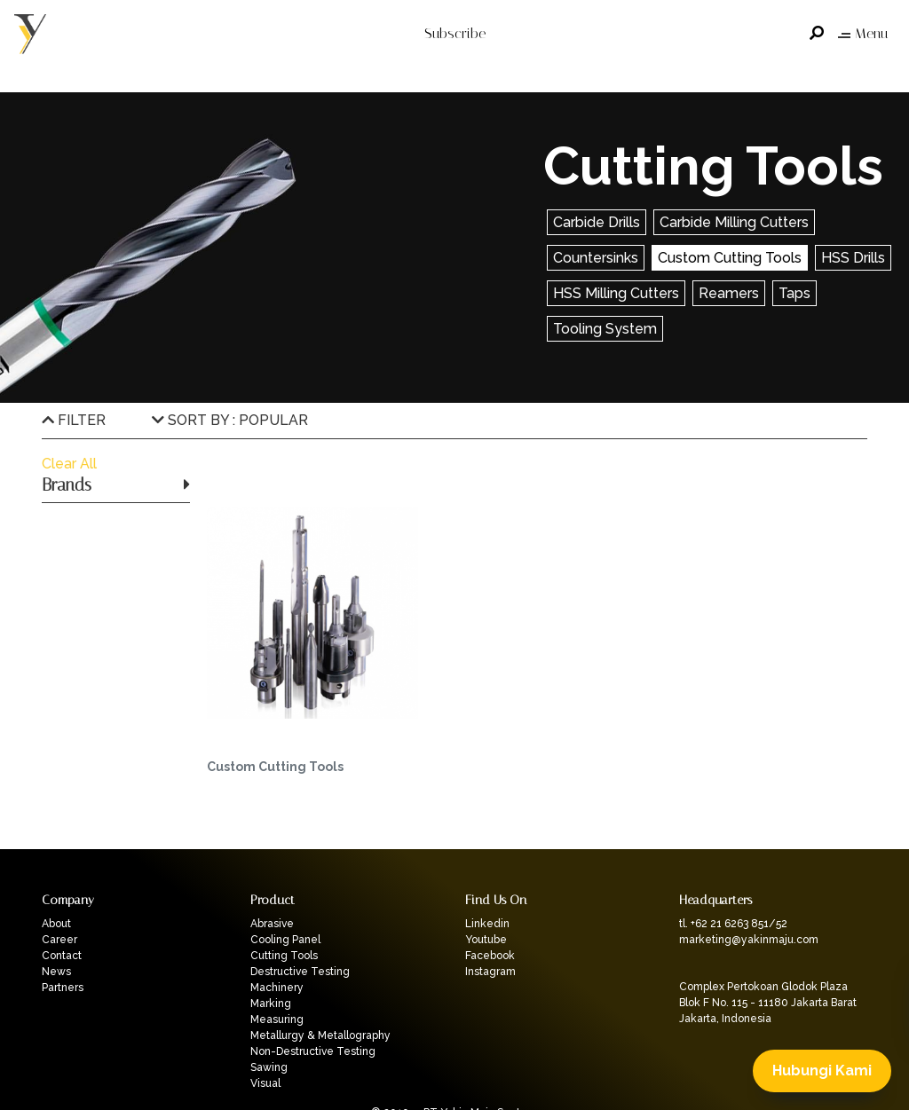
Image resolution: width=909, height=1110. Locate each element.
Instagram (490, 971)
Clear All (69, 463)
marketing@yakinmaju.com (748, 939)
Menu (863, 33)
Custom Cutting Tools (730, 257)
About (56, 923)
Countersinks (595, 257)
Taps (794, 293)
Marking (270, 1003)
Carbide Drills (596, 222)
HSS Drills (853, 257)
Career (59, 939)
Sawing (269, 1067)
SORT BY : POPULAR (230, 420)
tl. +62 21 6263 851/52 (733, 923)
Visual (265, 1083)
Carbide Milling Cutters (734, 222)
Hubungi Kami (822, 1070)
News (56, 971)
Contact (62, 955)
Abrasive (272, 923)
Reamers (729, 293)
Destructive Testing (300, 971)
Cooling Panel (285, 939)
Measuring (277, 1019)
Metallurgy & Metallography (320, 1035)
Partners (62, 987)
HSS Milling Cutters (616, 293)
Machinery (277, 987)
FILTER (74, 420)
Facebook (490, 955)
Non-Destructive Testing (312, 1051)
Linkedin (487, 923)
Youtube (486, 939)
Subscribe (455, 33)
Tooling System (605, 328)
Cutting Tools (284, 955)
